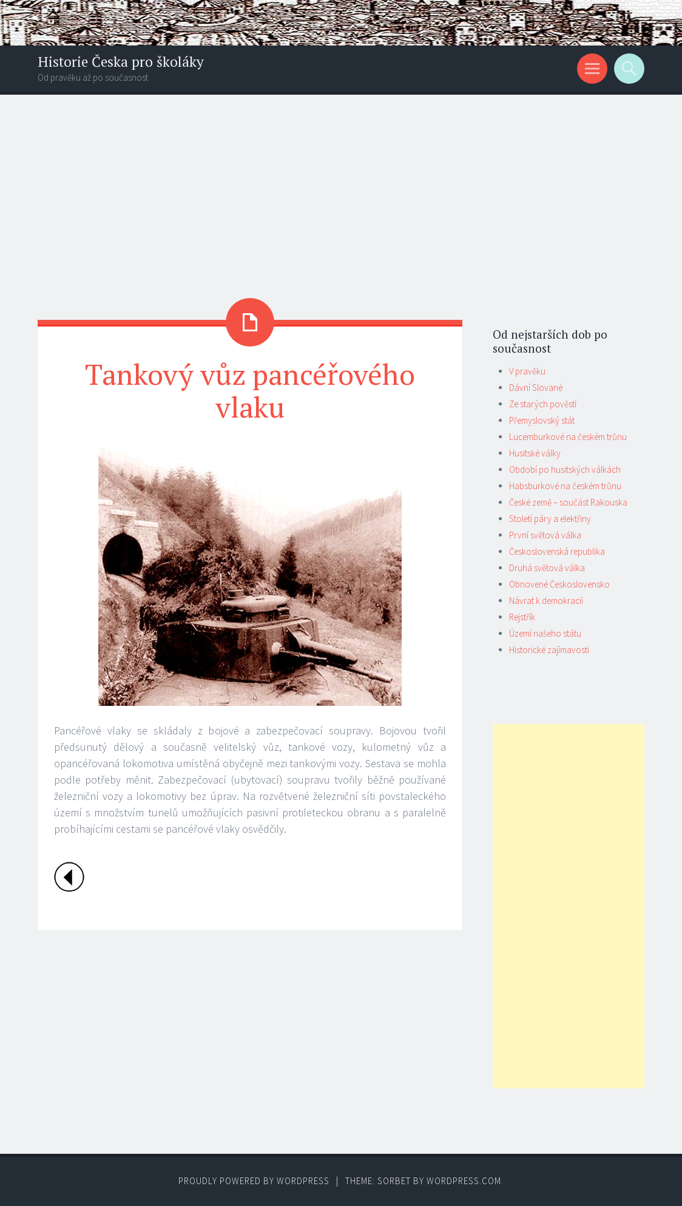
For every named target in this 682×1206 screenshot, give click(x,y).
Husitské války (535, 453)
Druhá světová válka (547, 568)
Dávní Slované (535, 387)
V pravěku (527, 371)
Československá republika (557, 551)
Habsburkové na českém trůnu (565, 486)
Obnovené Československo (559, 584)
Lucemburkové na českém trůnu (568, 436)
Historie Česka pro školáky (121, 61)
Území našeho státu (545, 633)
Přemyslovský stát (542, 420)
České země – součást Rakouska (568, 502)
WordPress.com (464, 1181)
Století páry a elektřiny (550, 518)
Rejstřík (522, 617)
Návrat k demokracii (546, 600)
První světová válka (545, 535)
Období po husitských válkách (565, 469)
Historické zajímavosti (549, 650)
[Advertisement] (341, 186)
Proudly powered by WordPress (253, 1181)
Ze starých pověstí (542, 404)
